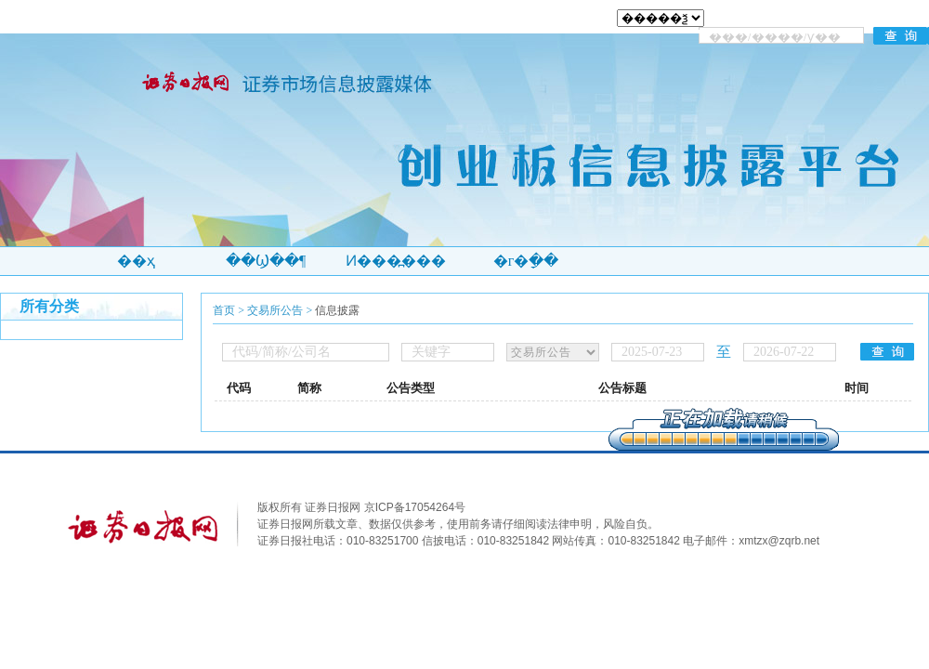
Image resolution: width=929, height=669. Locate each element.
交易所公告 (275, 310)
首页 (224, 310)
